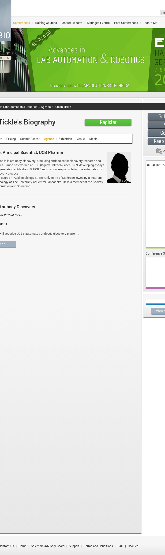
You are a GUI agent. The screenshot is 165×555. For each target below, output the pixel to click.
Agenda (46, 107)
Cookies (133, 546)
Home (22, 546)
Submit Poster (30, 139)
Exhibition (65, 139)
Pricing (11, 139)
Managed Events (98, 23)
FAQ (120, 546)
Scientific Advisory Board (47, 546)
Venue (80, 139)
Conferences (21, 23)
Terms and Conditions (98, 546)
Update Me (149, 23)
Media (93, 139)
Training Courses (45, 23)
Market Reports (71, 23)
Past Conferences (126, 23)
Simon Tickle (63, 107)
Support (74, 546)
